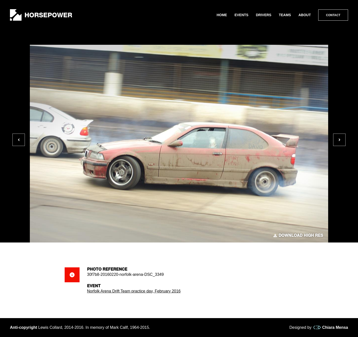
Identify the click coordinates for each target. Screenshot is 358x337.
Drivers (263, 15)
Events (241, 15)
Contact (333, 15)
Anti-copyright (23, 327)
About (304, 15)
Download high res (298, 236)
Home (222, 15)
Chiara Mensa (330, 328)
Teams (285, 15)
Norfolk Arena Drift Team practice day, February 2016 (133, 291)
